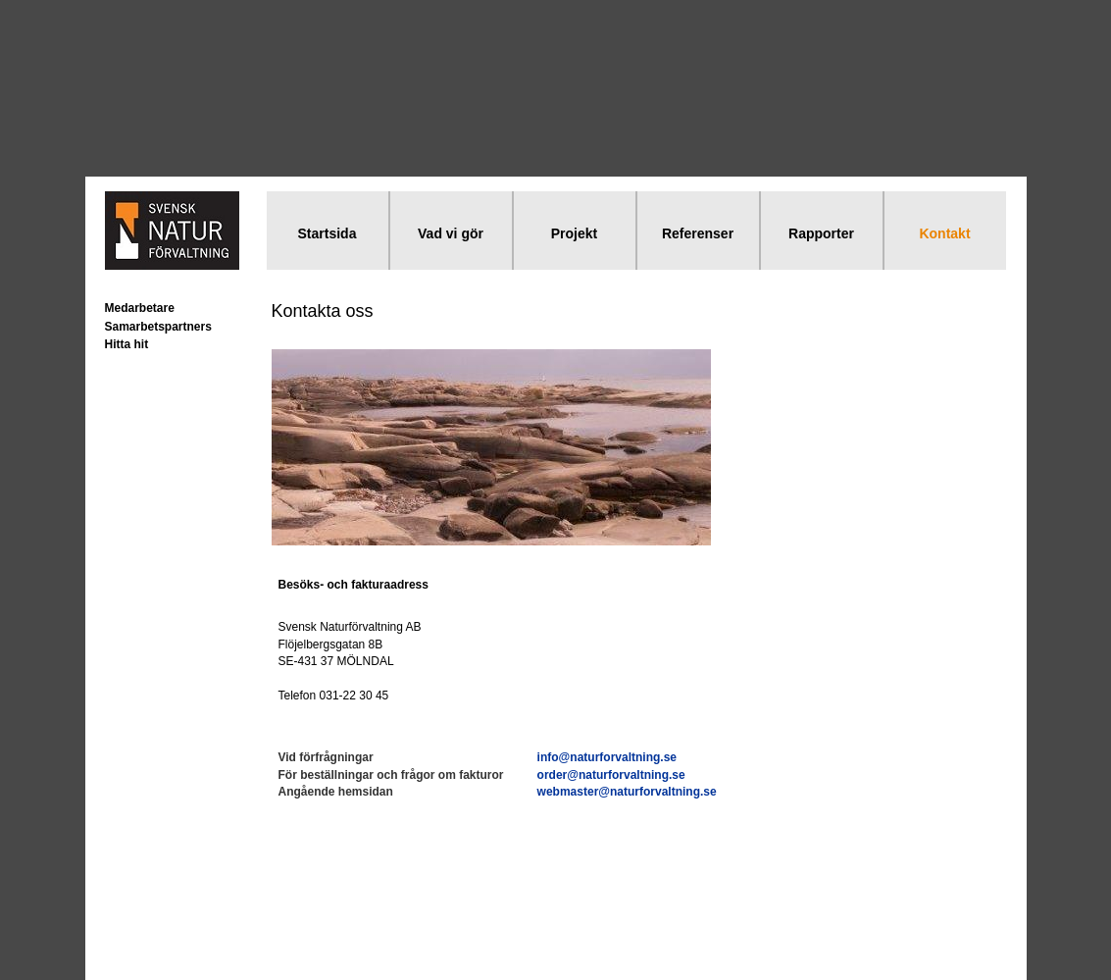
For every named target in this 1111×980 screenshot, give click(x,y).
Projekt (574, 233)
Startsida (327, 233)
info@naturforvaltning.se (607, 757)
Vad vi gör (450, 233)
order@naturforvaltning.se (611, 775)
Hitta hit (127, 344)
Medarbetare (140, 308)
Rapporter (821, 233)
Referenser (697, 233)
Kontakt (944, 233)
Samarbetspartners (158, 327)
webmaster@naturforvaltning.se (627, 792)
